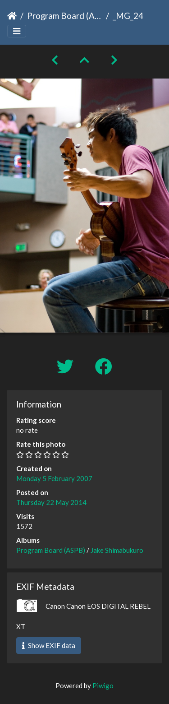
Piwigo (103, 685)
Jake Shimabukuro (117, 550)
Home (12, 15)
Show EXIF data (48, 645)
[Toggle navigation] (16, 31)
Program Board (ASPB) (64, 15)
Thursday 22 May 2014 (51, 502)
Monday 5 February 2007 (54, 478)
